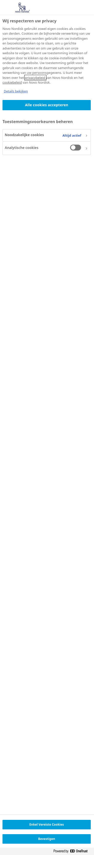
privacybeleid (35, 77)
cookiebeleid (12, 82)
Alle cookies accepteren (46, 104)
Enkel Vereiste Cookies (46, 824)
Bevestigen (46, 839)
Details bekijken (16, 91)
